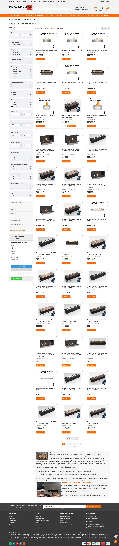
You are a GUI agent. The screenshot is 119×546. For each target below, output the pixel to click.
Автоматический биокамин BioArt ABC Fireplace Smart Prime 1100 (72, 389)
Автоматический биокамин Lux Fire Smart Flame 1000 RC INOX (71, 422)
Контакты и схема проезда (16, 527)
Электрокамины (21, 206)
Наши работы (12, 520)
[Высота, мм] (15, 114)
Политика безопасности (24, 274)
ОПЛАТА (25, 1)
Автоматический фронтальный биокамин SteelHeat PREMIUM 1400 (71, 354)
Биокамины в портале (40, 524)
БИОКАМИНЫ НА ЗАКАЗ (17, 15)
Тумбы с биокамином (15, 202)
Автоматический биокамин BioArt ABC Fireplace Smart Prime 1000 (72, 320)
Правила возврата (65, 518)
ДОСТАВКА (19, 1)
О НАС (10, 1)
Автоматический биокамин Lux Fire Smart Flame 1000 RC (96, 320)
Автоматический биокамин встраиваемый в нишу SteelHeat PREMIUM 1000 (45, 151)
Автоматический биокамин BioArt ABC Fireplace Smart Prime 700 (97, 150)
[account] (105, 1)
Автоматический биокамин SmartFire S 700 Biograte (72, 253)
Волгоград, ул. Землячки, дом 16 (96, 524)
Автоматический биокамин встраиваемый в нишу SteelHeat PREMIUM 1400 (45, 355)
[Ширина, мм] (15, 124)
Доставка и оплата (65, 516)
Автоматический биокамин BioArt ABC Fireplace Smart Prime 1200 (46, 422)
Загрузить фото (15, 264)
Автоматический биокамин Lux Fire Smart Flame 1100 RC (96, 389)
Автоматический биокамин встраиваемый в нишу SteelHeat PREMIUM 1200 (96, 186)
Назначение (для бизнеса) (17, 224)
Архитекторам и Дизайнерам (67, 524)
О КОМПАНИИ (13, 513)
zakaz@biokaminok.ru (93, 518)
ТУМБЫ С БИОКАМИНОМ (102, 15)
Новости (11, 522)
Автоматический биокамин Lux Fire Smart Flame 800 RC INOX (46, 287)
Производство (64, 527)
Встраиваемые (21, 217)
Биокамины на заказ (40, 518)
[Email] (64, 506)
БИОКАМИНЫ (49, 15)
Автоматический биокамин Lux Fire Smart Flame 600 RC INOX (71, 185)
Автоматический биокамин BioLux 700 (97, 50)
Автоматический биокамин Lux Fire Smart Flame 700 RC (46, 185)
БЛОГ (14, 1)
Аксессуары (21, 213)
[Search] (53, 9)
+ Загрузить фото (21, 266)
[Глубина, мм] (15, 135)
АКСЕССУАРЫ (89, 15)
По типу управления (17, 19)
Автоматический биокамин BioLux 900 (72, 82)
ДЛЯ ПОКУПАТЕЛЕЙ (66, 513)
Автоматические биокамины (17, 230)
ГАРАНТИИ (30, 1)
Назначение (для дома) (16, 220)
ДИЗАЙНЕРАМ (37, 1)
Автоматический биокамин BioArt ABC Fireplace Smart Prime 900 (97, 287)
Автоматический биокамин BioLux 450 (46, 50)
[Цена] (15, 35)
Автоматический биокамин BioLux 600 (72, 50)
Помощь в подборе (16, 278)
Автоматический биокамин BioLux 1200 (96, 220)
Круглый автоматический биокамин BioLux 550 (97, 116)
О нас (10, 516)
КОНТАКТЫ (63, 1)
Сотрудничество (13, 524)
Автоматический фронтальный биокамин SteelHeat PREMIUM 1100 (45, 220)
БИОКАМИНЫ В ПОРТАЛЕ (76, 15)
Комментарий (14, 257)
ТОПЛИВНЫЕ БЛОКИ (61, 15)
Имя (12, 245)
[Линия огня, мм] (15, 145)
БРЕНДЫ (52, 1)
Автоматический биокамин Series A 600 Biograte (46, 83)
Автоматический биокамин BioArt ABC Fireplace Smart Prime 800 (46, 253)
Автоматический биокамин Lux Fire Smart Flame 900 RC (71, 287)
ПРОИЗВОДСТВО (45, 1)
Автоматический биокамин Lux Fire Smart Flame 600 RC (71, 116)
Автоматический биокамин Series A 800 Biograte (97, 83)
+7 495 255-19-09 (92, 516)
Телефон (13, 251)
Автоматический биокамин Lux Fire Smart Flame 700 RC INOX (96, 253)
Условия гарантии (64, 522)
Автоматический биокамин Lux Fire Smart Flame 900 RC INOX (46, 320)
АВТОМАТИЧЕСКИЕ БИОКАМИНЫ (34, 15)
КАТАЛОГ (38, 513)
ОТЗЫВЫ (57, 1)
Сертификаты (63, 520)
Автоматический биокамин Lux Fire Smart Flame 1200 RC (96, 422)
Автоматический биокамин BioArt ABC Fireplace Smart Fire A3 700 (97, 354)
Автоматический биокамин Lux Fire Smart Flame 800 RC (71, 220)
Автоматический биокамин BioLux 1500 (45, 389)
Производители (13, 518)
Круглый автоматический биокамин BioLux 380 (46, 116)
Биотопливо (38, 522)
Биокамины (21, 209)
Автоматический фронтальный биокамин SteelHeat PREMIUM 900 (71, 150)
